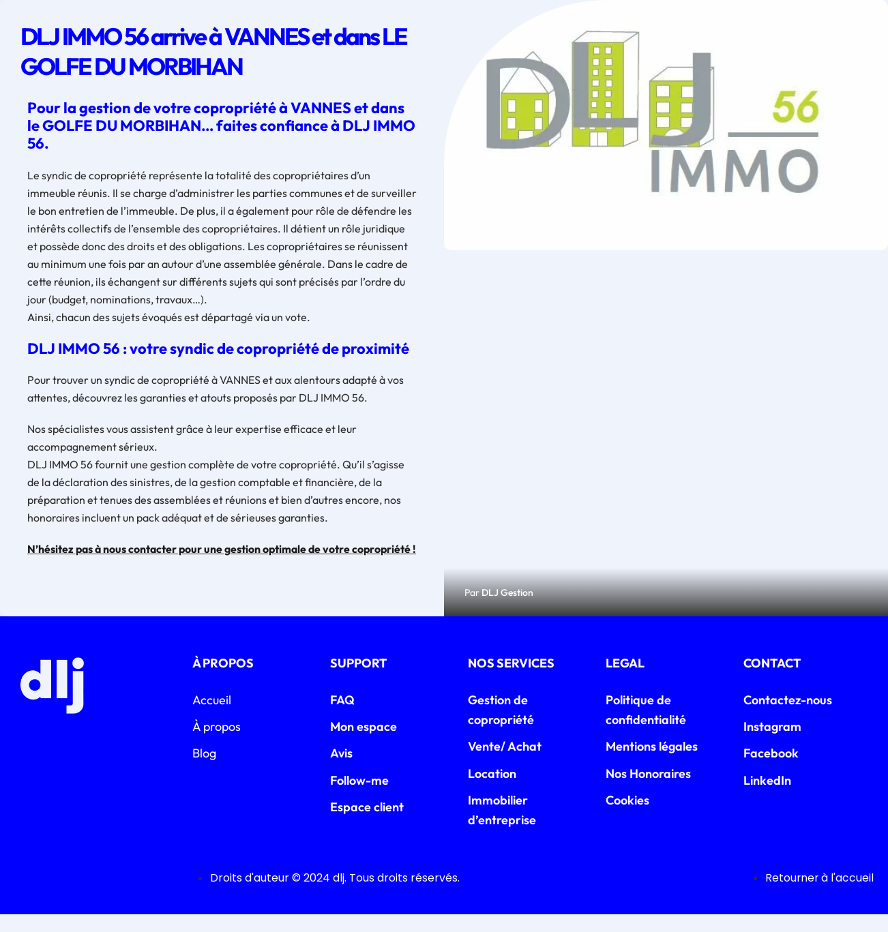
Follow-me (359, 797)
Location (492, 790)
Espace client (367, 824)
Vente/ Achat (505, 764)
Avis (341, 771)
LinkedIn (767, 797)
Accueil (211, 717)
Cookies (627, 817)
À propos (216, 743)
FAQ (342, 717)
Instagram (772, 743)
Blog (204, 771)
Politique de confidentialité (646, 727)
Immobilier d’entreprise (502, 827)
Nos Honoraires (648, 790)
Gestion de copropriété (501, 727)
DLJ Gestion (507, 609)
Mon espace (363, 743)
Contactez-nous (787, 717)
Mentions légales (652, 764)
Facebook (771, 771)
